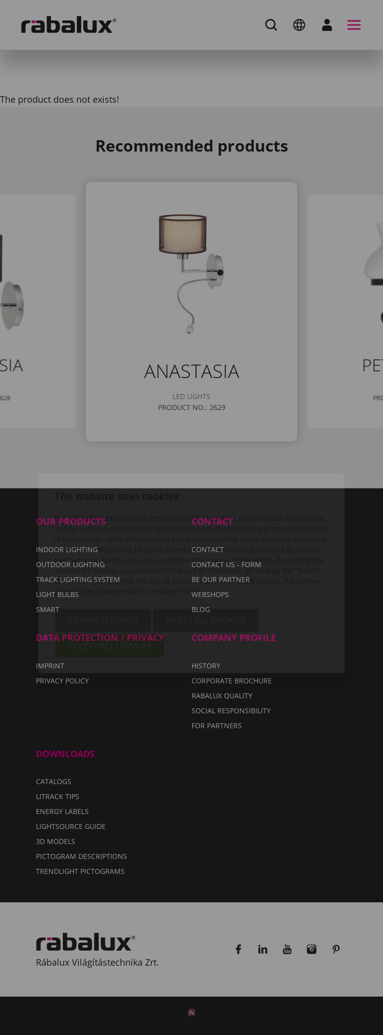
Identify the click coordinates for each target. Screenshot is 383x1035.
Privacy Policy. (176, 535)
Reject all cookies (206, 564)
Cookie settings (103, 564)
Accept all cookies (109, 590)
